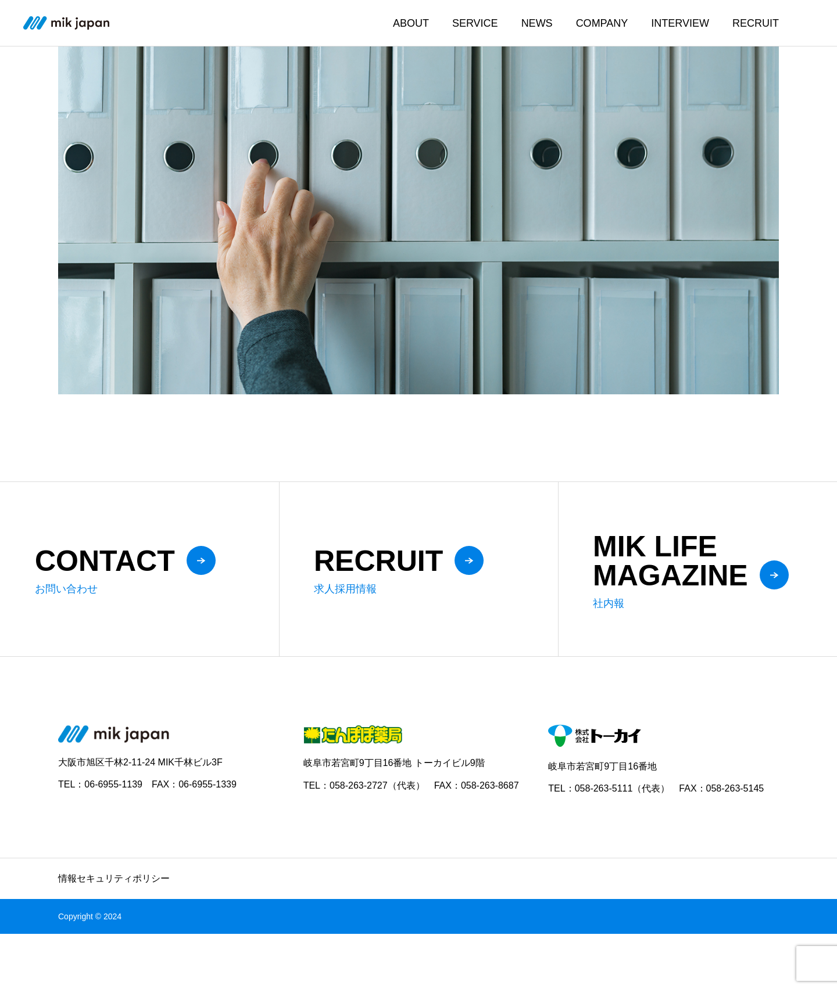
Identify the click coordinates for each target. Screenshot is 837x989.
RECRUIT (755, 23)
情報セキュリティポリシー (114, 878)
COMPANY (602, 23)
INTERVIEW (680, 23)
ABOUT (411, 23)
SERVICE (475, 23)
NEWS (537, 23)
